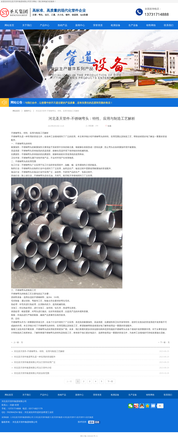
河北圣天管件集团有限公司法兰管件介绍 (32, 368)
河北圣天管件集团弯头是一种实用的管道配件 (34, 357)
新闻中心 (27, 111)
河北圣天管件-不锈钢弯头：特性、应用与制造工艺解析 (39, 351)
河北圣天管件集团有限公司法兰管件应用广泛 (34, 362)
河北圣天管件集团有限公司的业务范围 (31, 373)
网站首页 (16, 111)
